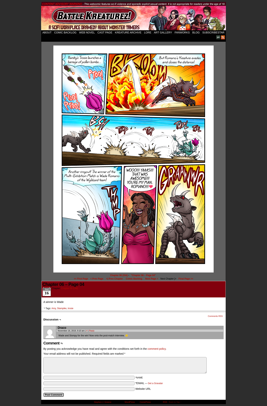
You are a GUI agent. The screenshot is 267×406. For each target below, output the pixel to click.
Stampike (62, 308)
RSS (223, 37)
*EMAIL (149, 383)
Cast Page (104, 32)
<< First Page (81, 278)
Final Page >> (186, 278)
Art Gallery (163, 32)
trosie (70, 308)
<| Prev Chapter (114, 278)
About (46, 32)
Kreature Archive (128, 32)
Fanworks (182, 32)
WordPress (130, 402)
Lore (147, 32)
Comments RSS (215, 316)
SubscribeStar (213, 32)
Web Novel (87, 32)
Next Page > (151, 278)
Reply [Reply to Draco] (91, 331)
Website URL (143, 388)
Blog (196, 32)
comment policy (157, 348)
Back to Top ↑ (175, 402)
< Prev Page (96, 278)
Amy (53, 308)
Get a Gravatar (155, 383)
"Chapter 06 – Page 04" (143, 275)
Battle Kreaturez (133, 16)
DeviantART (218, 37)
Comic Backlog (65, 32)
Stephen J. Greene (102, 402)
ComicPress (145, 402)
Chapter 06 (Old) (119, 275)
